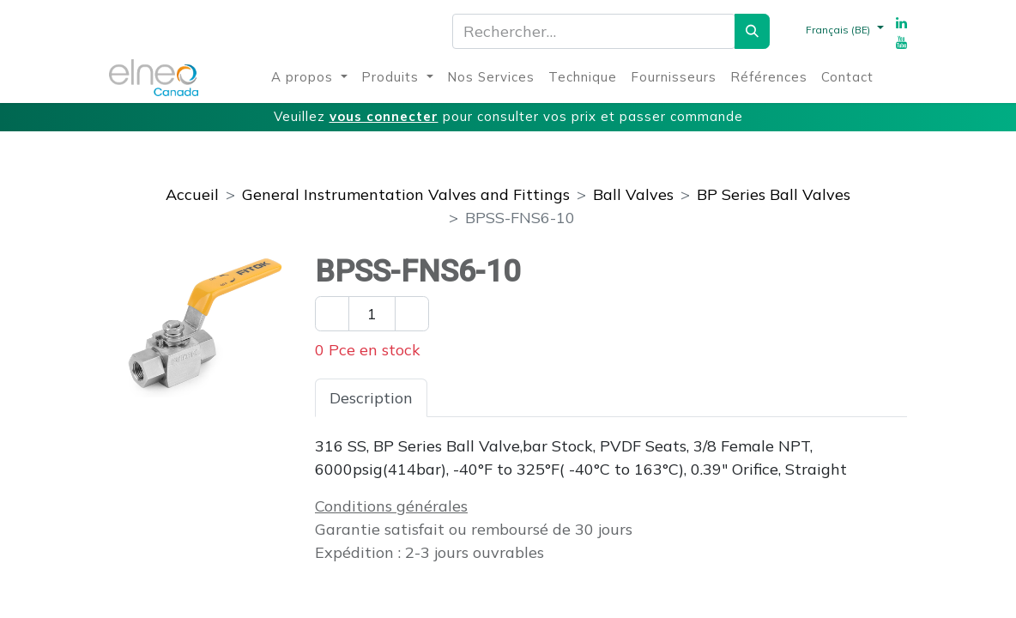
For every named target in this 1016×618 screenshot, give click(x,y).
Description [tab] (371, 398)
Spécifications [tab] (492, 398)
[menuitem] (309, 77)
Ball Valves (633, 194)
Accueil (192, 194)
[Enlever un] (332, 313)
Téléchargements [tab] (635, 398)
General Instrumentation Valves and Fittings (406, 194)
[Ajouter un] (412, 313)
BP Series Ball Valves (773, 194)
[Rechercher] (752, 31)
